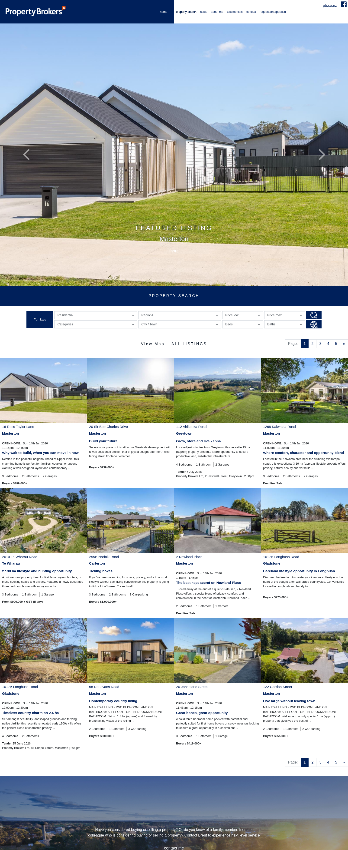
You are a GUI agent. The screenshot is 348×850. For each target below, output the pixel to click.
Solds (203, 11)
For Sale (40, 319)
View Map (153, 344)
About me (217, 11)
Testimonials (235, 11)
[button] (26, 154)
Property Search (186, 11)
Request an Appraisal (273, 11)
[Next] (344, 343)
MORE (174, 251)
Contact (251, 11)
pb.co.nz (330, 5)
